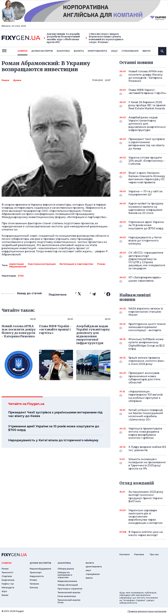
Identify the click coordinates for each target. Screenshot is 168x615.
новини (22, 51)
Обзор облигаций (68, 585)
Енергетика (8, 580)
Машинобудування (40, 568)
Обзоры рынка (66, 568)
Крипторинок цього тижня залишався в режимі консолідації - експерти (147, 327)
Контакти (124, 554)
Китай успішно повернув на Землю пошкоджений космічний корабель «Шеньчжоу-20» (145, 414)
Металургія (8, 587)
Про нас (154, 554)
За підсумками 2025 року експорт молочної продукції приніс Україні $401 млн (145, 496)
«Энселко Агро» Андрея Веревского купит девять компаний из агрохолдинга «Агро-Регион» (104, 38)
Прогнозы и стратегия (70, 588)
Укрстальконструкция (42, 264)
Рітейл (33, 580)
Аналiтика (63, 51)
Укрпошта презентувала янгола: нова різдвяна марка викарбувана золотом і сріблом (145, 433)
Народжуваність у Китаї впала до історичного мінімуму (53, 440)
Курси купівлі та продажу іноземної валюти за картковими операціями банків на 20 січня (145, 208)
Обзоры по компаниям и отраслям (65, 575)
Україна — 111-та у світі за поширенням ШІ (145, 193)
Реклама (139, 554)
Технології (7, 572)
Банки (5, 595)
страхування (130, 51)
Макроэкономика (67, 581)
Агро (4, 591)
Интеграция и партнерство (76, 264)
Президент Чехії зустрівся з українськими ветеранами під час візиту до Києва (55, 414)
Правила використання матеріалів (146, 611)
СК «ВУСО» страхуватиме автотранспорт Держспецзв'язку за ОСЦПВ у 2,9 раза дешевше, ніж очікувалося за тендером (146, 260)
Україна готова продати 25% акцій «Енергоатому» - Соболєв (146, 160)
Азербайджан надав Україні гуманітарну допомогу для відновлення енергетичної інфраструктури (147, 124)
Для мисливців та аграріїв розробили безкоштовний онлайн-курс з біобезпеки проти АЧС (62, 38)
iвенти (146, 51)
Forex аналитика (67, 596)
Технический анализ (69, 592)
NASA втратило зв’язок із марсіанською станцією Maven (145, 311)
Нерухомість (37, 576)
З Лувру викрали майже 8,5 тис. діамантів (147, 448)
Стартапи (7, 576)
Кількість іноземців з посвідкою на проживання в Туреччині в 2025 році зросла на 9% (147, 464)
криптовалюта (97, 51)
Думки (17, 80)
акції (114, 51)
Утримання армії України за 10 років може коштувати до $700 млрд (53, 428)
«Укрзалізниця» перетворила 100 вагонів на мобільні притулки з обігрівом (145, 396)
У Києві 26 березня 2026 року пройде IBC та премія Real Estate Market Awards (147, 105)
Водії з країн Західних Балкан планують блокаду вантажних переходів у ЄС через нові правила (146, 177)
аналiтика (64, 563)
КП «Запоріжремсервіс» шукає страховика (144, 279)
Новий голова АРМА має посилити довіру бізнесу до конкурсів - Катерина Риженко (145, 76)
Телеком (34, 584)
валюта (79, 51)
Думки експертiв (42, 51)
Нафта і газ (8, 584)
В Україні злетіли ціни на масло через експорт (145, 533)
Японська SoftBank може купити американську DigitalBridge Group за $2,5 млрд (146, 344)
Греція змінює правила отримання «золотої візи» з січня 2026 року (146, 361)
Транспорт (36, 572)
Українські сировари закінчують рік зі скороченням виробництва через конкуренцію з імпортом (145, 517)
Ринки (5, 80)
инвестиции (16, 264)
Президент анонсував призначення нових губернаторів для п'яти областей (144, 377)
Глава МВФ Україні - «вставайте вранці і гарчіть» (147, 91)
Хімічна (34, 587)
